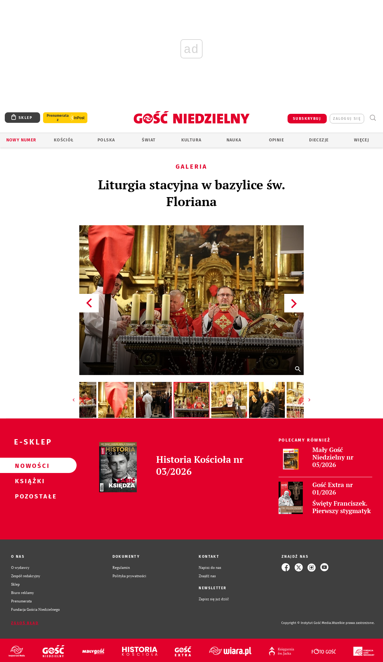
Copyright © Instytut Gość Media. (306, 623)
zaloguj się (347, 119)
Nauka (234, 140)
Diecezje (319, 140)
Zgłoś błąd (25, 623)
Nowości (28, 465)
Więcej (361, 140)
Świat (149, 140)
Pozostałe (28, 496)
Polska (106, 140)
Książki (28, 480)
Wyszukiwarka (372, 117)
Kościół (64, 140)
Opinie (276, 140)
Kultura (191, 140)
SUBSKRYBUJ (307, 119)
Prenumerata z (58, 118)
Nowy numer (21, 140)
